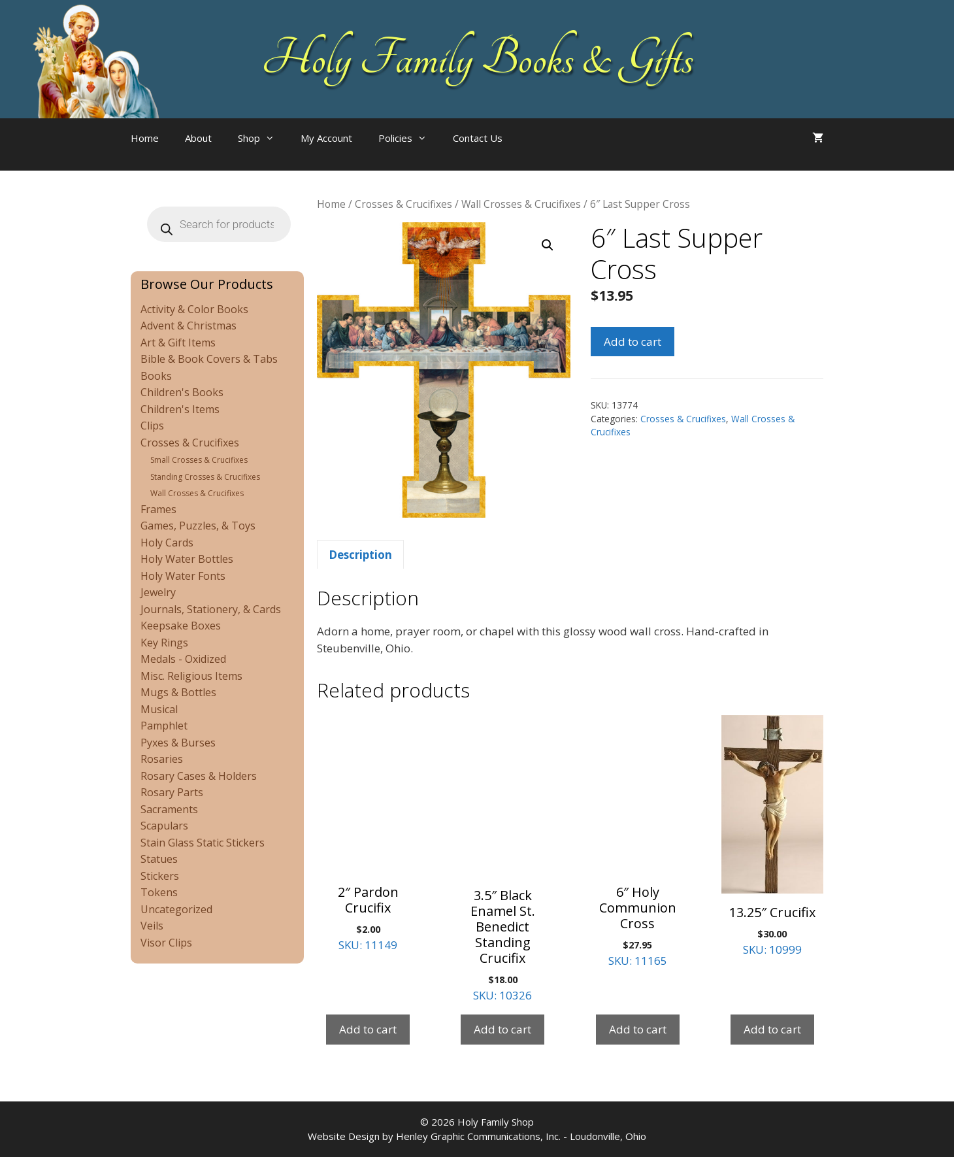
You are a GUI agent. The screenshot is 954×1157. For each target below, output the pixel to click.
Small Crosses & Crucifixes (199, 459)
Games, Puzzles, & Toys (197, 525)
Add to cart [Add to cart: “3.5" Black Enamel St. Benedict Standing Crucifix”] (502, 1029)
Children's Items (180, 409)
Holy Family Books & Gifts (477, 58)
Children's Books (181, 392)
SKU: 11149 (368, 833)
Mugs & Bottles (178, 692)
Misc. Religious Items (191, 676)
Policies (409, 138)
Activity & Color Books (194, 309)
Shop (263, 138)
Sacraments (169, 809)
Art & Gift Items (178, 342)
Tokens (159, 892)
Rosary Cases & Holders (198, 776)
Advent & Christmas (188, 325)
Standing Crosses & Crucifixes (205, 476)
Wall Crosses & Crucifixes (521, 204)
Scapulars (164, 825)
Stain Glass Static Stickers (202, 842)
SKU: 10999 (772, 836)
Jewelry (158, 592)
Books (156, 376)
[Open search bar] (542, 151)
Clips (152, 425)
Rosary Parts (171, 792)
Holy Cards (166, 542)
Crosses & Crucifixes (403, 204)
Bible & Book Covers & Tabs (209, 359)
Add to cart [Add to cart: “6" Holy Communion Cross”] (637, 1029)
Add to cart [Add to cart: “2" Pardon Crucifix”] (368, 1029)
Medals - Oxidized (183, 659)
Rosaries (161, 759)
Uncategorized (176, 909)
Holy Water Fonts (182, 576)
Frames (158, 509)
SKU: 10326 (502, 859)
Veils (151, 925)
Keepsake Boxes (180, 625)
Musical (159, 709)
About (198, 137)
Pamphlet (164, 725)
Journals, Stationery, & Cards (210, 609)
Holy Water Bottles (186, 559)
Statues (159, 859)
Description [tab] (360, 554)
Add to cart (632, 341)
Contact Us (477, 137)
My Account (326, 137)
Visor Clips (166, 942)
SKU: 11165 (638, 841)
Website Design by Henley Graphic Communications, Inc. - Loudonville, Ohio (477, 1136)
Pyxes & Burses (178, 742)
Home (145, 137)
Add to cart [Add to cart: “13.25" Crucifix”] (772, 1029)
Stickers (159, 876)
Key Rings (164, 642)
